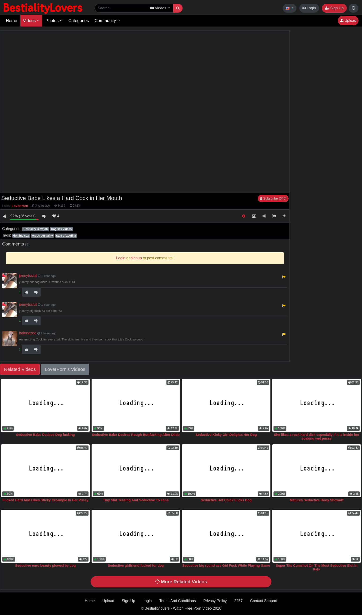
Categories (78, 20)
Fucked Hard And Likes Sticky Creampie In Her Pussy (45, 500)
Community (107, 20)
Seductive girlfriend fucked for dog (136, 565)
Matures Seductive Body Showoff (316, 500)
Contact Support (263, 601)
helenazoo (27, 333)
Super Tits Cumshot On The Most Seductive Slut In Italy (317, 567)
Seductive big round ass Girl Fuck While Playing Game (226, 565)
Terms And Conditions (177, 601)
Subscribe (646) (273, 198)
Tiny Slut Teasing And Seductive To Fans (136, 500)
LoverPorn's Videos (65, 369)
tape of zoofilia (66, 235)
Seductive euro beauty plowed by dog (45, 565)
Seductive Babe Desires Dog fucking (45, 435)
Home (11, 20)
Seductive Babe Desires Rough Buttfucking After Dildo (136, 435)
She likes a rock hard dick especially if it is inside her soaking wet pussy (316, 436)
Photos (54, 20)
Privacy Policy (215, 601)
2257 (238, 601)
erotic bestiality (42, 235)
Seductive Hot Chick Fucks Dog (226, 500)
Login (309, 8)
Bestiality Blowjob (35, 229)
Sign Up (334, 8)
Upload (348, 21)
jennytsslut (28, 276)
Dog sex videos (61, 229)
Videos (31, 20)
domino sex (21, 235)
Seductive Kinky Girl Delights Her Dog (226, 435)
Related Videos (20, 369)
